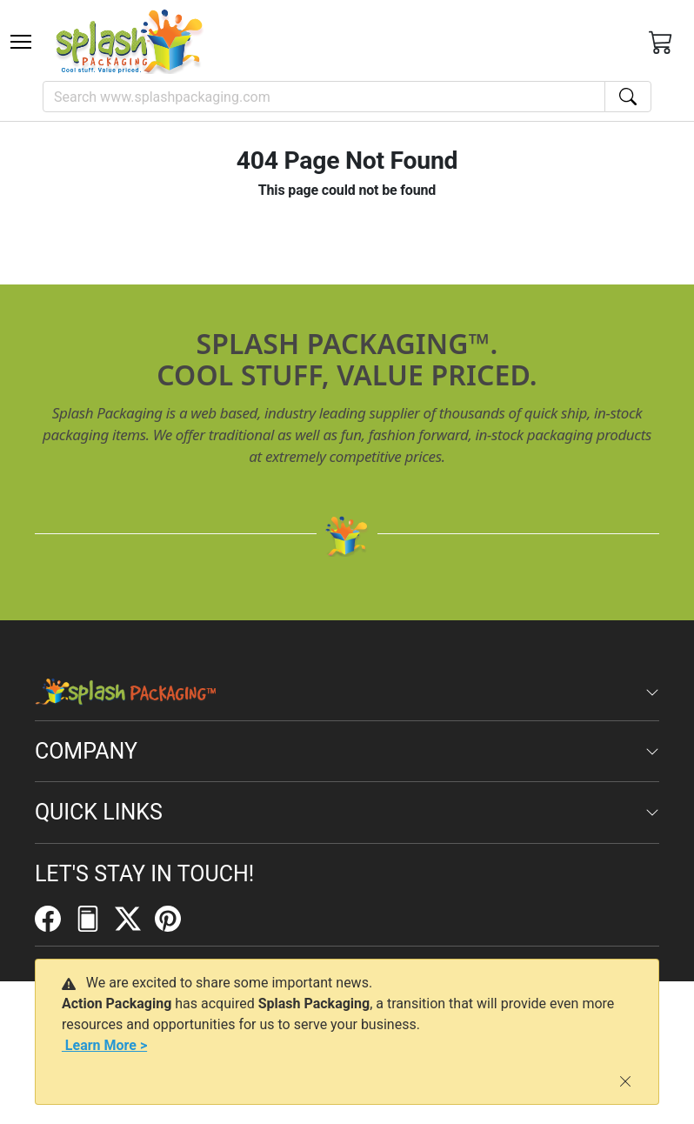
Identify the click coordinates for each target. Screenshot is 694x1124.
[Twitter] (135, 918)
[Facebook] (55, 918)
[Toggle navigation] (21, 42)
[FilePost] (95, 918)
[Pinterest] (175, 918)
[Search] (324, 96)
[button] (21, 42)
